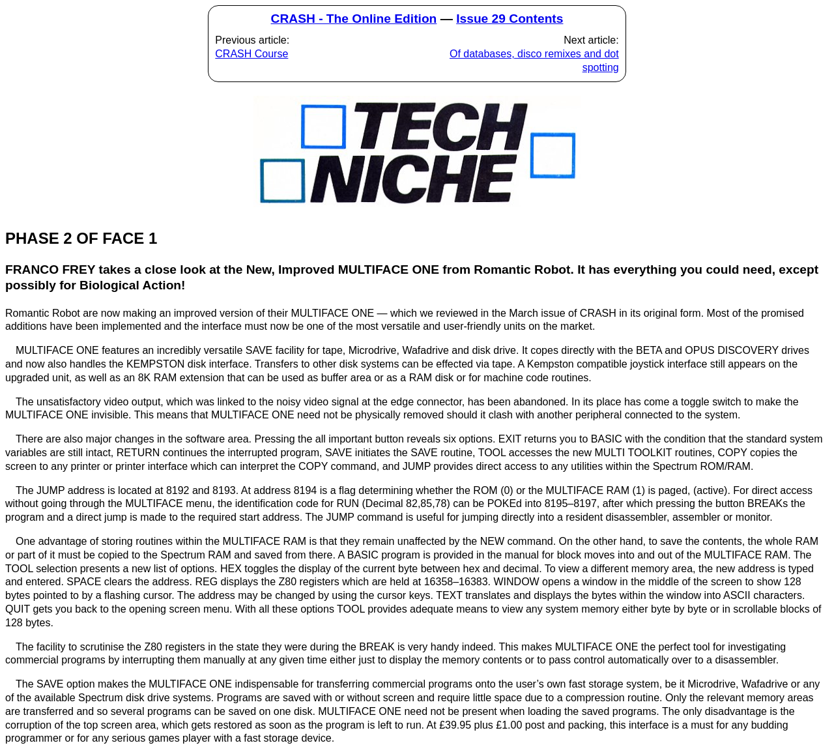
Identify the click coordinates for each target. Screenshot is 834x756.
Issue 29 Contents (509, 18)
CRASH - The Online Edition (354, 18)
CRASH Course (251, 53)
